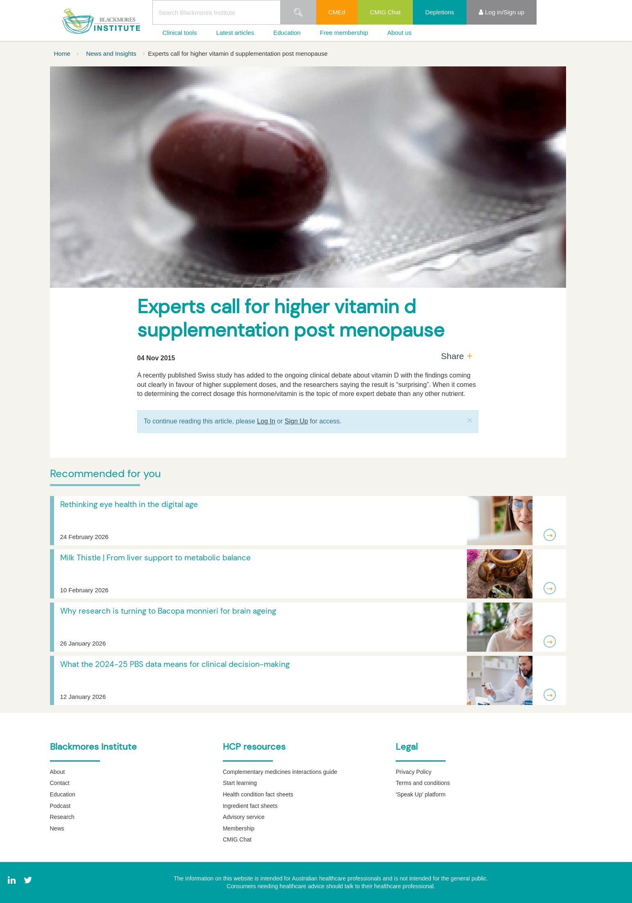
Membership (238, 828)
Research (62, 817)
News (57, 828)
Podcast (60, 806)
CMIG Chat (385, 12)
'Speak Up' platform (420, 794)
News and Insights (112, 53)
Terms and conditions (423, 783)
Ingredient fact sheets (250, 806)
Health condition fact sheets (258, 794)
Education (287, 32)
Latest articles (235, 32)
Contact (60, 783)
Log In (266, 421)
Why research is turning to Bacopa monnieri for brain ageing (168, 611)
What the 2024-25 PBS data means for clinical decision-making (175, 664)
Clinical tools (180, 32)
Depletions (439, 12)
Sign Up (296, 421)
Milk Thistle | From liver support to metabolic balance (155, 558)
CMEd (337, 12)
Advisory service (244, 817)
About (57, 772)
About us (399, 32)
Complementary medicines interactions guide (280, 772)
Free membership (344, 32)
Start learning (240, 783)
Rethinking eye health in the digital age (129, 504)
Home (63, 53)
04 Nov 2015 (156, 358)
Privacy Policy (413, 772)
